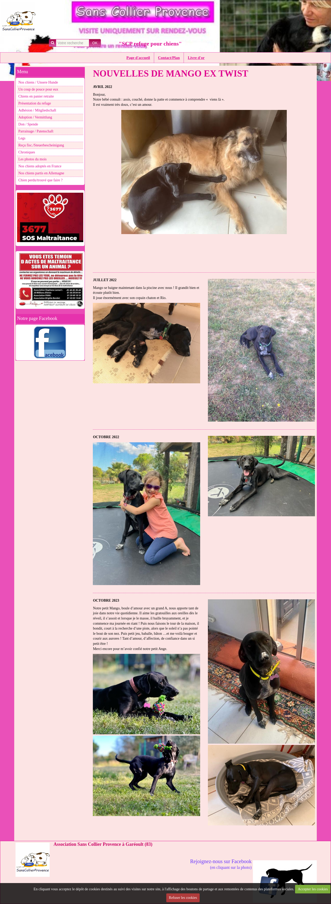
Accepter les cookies (313, 889)
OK (94, 43)
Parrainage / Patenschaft (35, 131)
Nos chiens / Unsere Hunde (38, 82)
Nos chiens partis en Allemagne (41, 173)
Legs (21, 138)
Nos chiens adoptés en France (39, 166)
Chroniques (26, 152)
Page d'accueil (138, 58)
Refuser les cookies (183, 898)
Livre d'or (196, 58)
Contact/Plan (169, 58)
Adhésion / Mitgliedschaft (37, 110)
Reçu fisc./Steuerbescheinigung (41, 145)
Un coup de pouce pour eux (38, 89)
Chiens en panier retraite (36, 96)
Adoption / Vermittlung (35, 117)
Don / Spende (28, 124)
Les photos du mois (32, 159)
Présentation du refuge (34, 103)
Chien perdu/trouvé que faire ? (40, 180)
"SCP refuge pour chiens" (150, 43)
